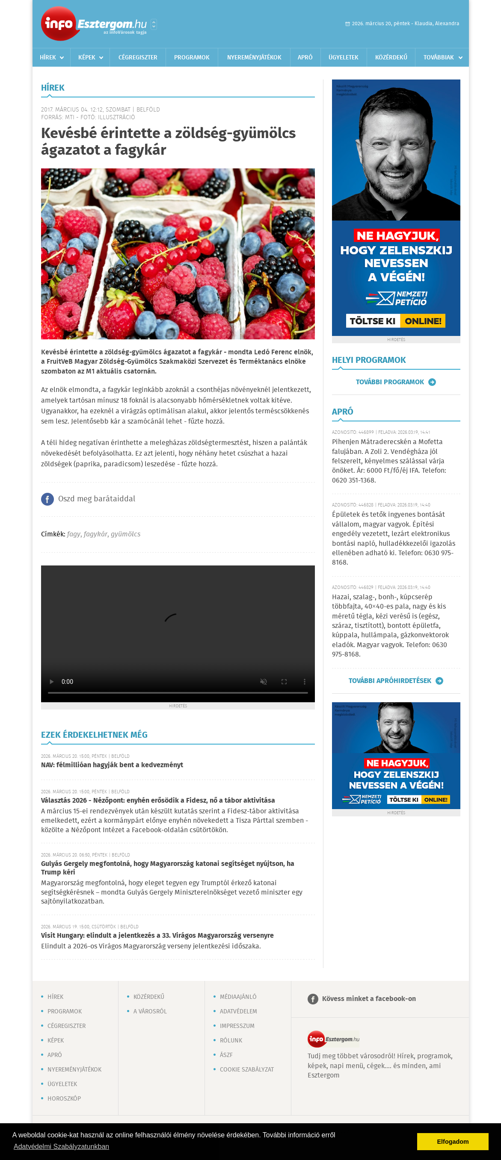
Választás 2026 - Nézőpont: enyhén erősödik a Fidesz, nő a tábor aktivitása (158, 800)
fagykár (95, 534)
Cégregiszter (138, 57)
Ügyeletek (344, 57)
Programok (192, 57)
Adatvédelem (238, 1011)
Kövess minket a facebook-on (369, 999)
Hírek (48, 57)
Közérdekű (391, 57)
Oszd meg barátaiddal (96, 499)
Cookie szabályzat (247, 1070)
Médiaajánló (238, 997)
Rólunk (231, 1040)
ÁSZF (226, 1055)
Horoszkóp (64, 1099)
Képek (86, 57)
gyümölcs (125, 534)
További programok (390, 382)
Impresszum (237, 1026)
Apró (305, 57)
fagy (73, 534)
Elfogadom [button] (453, 1141)
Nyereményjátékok (254, 57)
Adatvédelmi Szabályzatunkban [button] (61, 1146)
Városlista (154, 24)
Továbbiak (439, 57)
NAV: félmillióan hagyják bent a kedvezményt (112, 765)
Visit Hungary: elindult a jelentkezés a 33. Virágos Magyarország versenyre (157, 935)
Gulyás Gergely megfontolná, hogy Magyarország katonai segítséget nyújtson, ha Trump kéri (167, 868)
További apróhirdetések (390, 681)
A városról (150, 1011)
